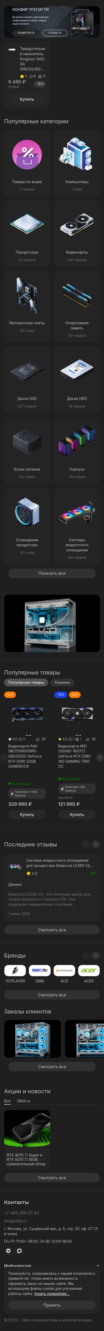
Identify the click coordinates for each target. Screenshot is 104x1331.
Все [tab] (7, 1101)
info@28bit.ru (15, 1221)
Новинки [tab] (62, 682)
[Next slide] (100, 757)
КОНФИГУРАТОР (26, 33)
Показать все (52, 573)
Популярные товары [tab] (26, 682)
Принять (51, 1305)
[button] (80, 32)
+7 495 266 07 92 (21, 1212)
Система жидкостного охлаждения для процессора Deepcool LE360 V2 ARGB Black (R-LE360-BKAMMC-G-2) (58, 863)
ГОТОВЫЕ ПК (54, 33)
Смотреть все (52, 929)
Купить (27, 99)
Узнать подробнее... (51, 1293)
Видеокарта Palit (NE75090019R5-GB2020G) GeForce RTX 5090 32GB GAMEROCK (25, 756)
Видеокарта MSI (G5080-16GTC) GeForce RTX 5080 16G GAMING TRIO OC (74, 756)
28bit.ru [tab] (23, 1101)
